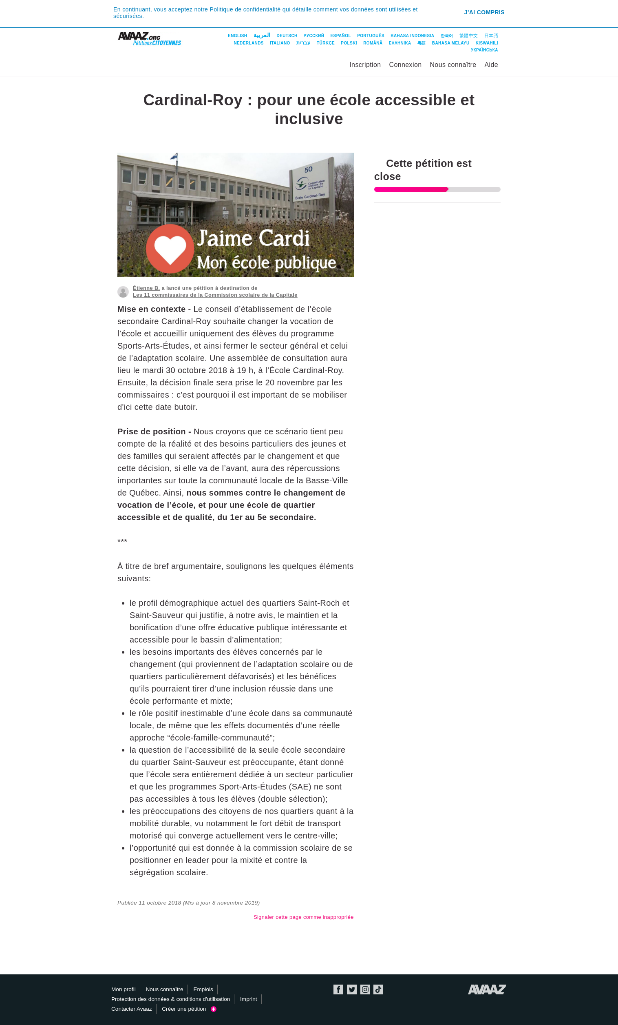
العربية (262, 35)
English (237, 35)
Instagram (365, 989)
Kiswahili (487, 43)
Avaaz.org (487, 989)
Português (370, 35)
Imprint (248, 999)
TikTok (378, 989)
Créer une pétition (189, 1009)
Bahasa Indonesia (412, 35)
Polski (349, 43)
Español (341, 35)
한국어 (447, 35)
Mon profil (123, 989)
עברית (303, 43)
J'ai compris (484, 12)
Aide (491, 64)
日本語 (491, 35)
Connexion (405, 64)
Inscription (365, 64)
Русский (314, 35)
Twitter (352, 989)
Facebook (338, 989)
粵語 (421, 43)
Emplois (203, 989)
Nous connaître (453, 64)
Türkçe (326, 43)
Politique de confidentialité (245, 9)
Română (372, 43)
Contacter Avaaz (131, 1009)
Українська (484, 50)
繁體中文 (468, 35)
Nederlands (248, 43)
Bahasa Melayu (451, 43)
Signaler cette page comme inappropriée (304, 917)
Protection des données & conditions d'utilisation (170, 999)
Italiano (280, 43)
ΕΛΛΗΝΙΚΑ (400, 43)
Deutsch (287, 35)
